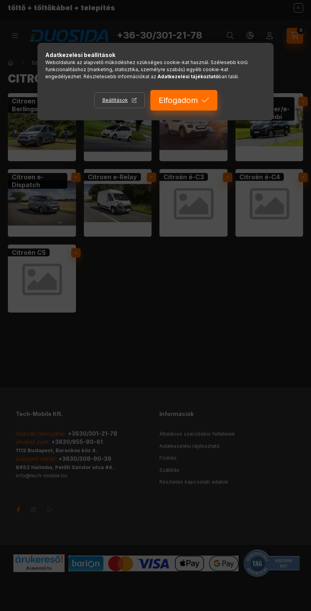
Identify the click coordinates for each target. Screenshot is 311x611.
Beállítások (115, 100)
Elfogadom (178, 100)
